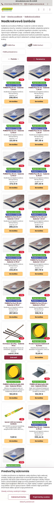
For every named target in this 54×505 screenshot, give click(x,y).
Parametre (39, 59)
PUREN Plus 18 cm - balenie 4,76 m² (39, 175)
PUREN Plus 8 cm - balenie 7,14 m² (13, 89)
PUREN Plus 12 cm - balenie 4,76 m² (13, 132)
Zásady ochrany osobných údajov (13, 491)
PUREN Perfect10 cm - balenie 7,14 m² (39, 218)
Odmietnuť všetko (18, 497)
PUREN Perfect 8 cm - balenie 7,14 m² (13, 218)
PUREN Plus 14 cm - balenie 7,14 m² (39, 132)
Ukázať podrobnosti (27, 502)
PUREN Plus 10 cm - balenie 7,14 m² (39, 89)
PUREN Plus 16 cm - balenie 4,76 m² (13, 175)
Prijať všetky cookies (41, 497)
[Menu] (49, 9)
